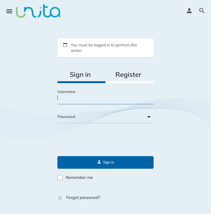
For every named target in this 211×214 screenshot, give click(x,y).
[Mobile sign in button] (189, 10)
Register (128, 74)
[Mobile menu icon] (9, 11)
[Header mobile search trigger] (202, 10)
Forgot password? (78, 197)
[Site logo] (39, 11)
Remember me (79, 177)
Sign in (80, 74)
